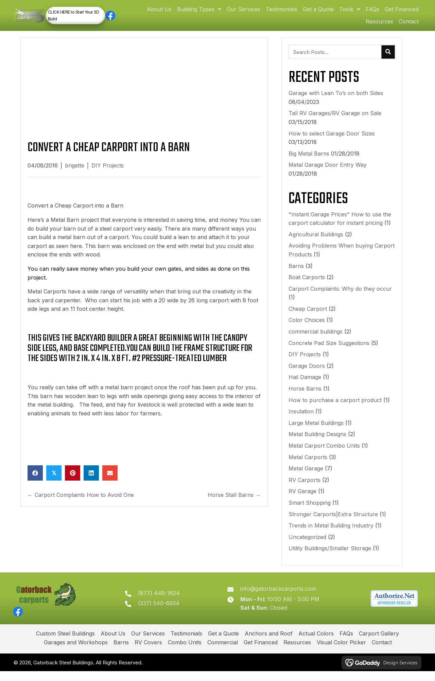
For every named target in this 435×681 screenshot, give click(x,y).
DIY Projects (107, 171)
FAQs (346, 643)
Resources (297, 652)
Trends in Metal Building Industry (331, 531)
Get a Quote (223, 643)
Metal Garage (306, 474)
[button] (129, 18)
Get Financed (261, 652)
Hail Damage (305, 383)
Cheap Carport (308, 314)
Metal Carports (308, 463)
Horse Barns (305, 394)
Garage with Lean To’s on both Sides (336, 99)
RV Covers (148, 652)
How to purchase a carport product (335, 406)
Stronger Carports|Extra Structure (333, 520)
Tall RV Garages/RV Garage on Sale (335, 119)
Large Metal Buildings (316, 429)
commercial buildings (316, 337)
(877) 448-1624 (166, 601)
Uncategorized (307, 543)
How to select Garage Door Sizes (332, 139)
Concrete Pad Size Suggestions (329, 349)
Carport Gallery (379, 643)
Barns (296, 272)
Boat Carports (307, 283)
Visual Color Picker (341, 652)
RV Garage (302, 497)
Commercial (222, 652)
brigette (74, 171)
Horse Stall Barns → (234, 501)
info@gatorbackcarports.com (282, 596)
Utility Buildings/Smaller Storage (330, 554)
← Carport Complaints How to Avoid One (81, 501)
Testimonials (186, 643)
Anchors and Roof (269, 643)
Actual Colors (316, 643)
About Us (113, 643)
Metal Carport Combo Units (324, 451)
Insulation (301, 417)
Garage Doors (307, 372)
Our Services (148, 643)
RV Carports (304, 486)
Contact (382, 652)
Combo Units (185, 652)
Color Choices (307, 326)
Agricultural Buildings (316, 240)
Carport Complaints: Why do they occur (340, 294)
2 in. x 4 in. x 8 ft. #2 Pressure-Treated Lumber (151, 364)
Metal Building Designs (317, 440)
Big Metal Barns (309, 159)
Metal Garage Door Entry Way (328, 171)
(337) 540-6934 (166, 611)
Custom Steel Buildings (65, 643)
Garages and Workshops (76, 652)
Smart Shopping (310, 508)
